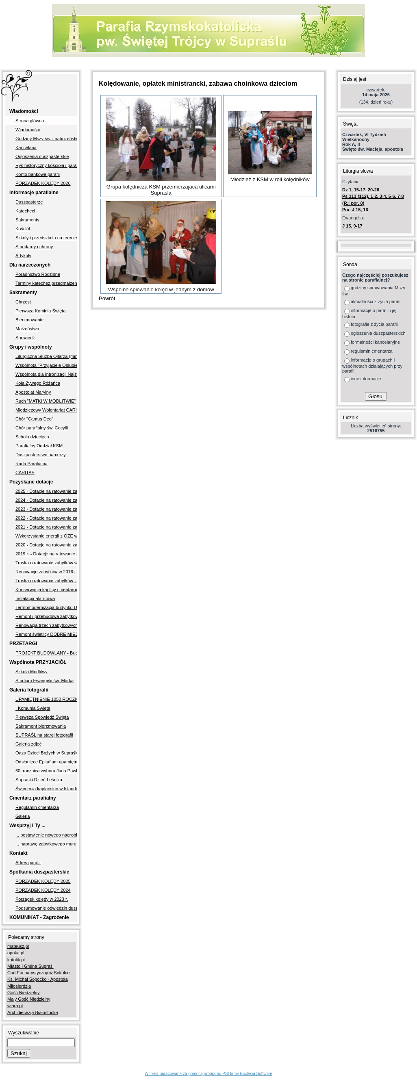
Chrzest (23, 301)
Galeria (22, 816)
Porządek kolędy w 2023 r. (41, 899)
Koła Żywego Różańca (37, 383)
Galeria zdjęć (28, 743)
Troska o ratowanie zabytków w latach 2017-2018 (46, 562)
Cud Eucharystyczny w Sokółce (38, 972)
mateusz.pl (18, 946)
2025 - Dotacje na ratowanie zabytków (46, 491)
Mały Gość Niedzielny (28, 999)
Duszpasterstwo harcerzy (40, 454)
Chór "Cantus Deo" (34, 418)
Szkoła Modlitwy (31, 671)
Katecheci (25, 210)
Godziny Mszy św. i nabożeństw (46, 138)
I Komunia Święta (32, 708)
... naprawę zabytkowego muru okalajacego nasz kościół (46, 843)
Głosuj (376, 396)
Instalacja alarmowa (35, 598)
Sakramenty (27, 219)
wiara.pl (15, 1005)
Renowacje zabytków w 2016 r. (46, 571)
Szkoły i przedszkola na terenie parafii (46, 237)
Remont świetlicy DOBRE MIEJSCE (46, 634)
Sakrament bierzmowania (40, 726)
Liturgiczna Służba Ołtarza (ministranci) (46, 356)
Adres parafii (28, 862)
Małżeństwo (27, 328)
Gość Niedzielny (23, 992)
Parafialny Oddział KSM (39, 445)
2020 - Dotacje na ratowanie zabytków (46, 544)
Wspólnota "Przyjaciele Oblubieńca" (46, 365)
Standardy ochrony (34, 246)
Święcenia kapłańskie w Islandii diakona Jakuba (46, 788)
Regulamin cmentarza (37, 807)
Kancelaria (26, 147)
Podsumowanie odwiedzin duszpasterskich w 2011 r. (46, 908)
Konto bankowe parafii (37, 174)
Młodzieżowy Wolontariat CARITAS (46, 410)
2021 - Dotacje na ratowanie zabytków (46, 527)
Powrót (107, 298)
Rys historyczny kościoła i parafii (46, 165)
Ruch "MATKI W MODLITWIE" (45, 401)
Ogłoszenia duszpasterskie (42, 156)
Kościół (22, 228)
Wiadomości (27, 129)
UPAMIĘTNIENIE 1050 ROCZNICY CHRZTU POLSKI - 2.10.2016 (46, 699)
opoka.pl (15, 952)
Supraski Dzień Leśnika (38, 779)
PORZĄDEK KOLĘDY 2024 (43, 890)
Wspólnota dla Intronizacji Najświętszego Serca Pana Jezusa (46, 374)
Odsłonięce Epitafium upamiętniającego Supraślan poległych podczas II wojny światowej (46, 761)
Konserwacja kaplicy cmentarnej (46, 589)
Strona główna (29, 120)
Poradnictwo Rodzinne (37, 274)
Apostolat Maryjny (33, 392)
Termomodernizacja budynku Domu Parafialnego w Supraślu (46, 607)
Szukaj (19, 1053)
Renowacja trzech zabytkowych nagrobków (46, 625)
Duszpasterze (29, 201)
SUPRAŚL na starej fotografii (44, 735)
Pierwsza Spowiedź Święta (42, 717)
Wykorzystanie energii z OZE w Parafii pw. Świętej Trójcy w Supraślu (46, 535)
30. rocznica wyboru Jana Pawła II (46, 770)
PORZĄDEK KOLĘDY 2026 (43, 183)
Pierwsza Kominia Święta (40, 310)
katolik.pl (16, 959)
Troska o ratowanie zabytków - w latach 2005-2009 (46, 580)
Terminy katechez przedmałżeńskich (46, 283)
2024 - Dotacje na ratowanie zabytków (46, 500)
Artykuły (23, 255)
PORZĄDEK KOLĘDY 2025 (43, 881)
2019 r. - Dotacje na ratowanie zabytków (46, 553)
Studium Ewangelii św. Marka (44, 680)
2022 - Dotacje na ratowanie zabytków (46, 518)
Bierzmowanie (29, 319)
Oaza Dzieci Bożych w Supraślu (46, 752)
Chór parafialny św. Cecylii (41, 427)
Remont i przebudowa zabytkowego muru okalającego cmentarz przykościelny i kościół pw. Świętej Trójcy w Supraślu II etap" (46, 616)
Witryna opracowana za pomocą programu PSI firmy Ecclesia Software (208, 1073)
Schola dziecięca (32, 436)
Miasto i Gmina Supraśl (30, 966)
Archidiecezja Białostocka (32, 1012)
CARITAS (25, 472)
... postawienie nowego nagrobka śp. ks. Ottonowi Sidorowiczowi (46, 834)
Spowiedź (25, 337)
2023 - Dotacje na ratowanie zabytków (46, 509)
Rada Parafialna (31, 463)
